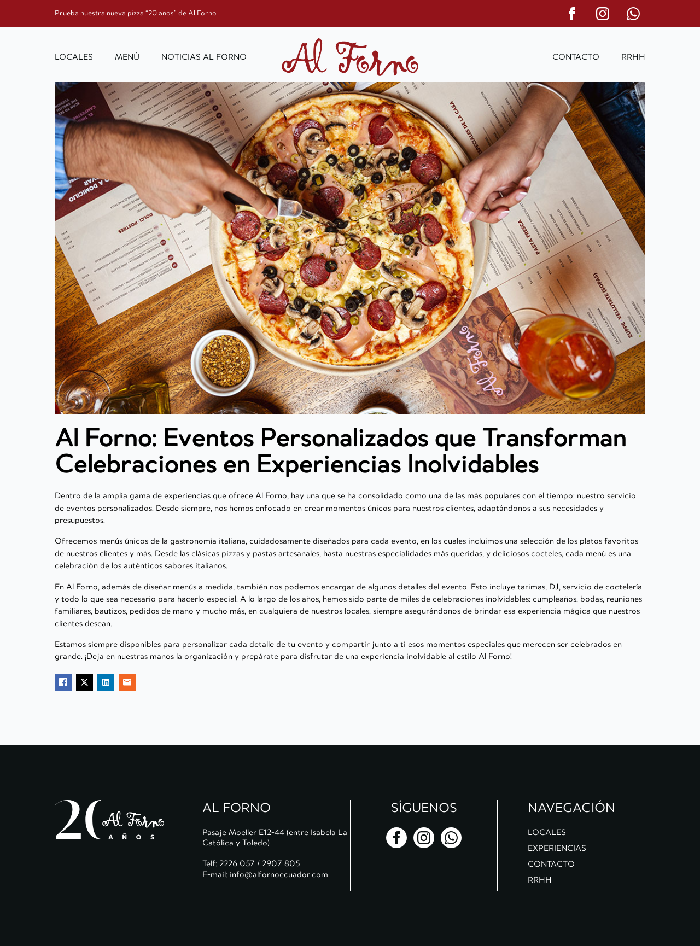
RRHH (633, 56)
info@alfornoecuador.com (279, 874)
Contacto (575, 56)
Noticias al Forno (204, 56)
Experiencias (557, 848)
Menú (127, 56)
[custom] (633, 14)
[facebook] (572, 14)
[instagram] (603, 14)
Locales (74, 56)
